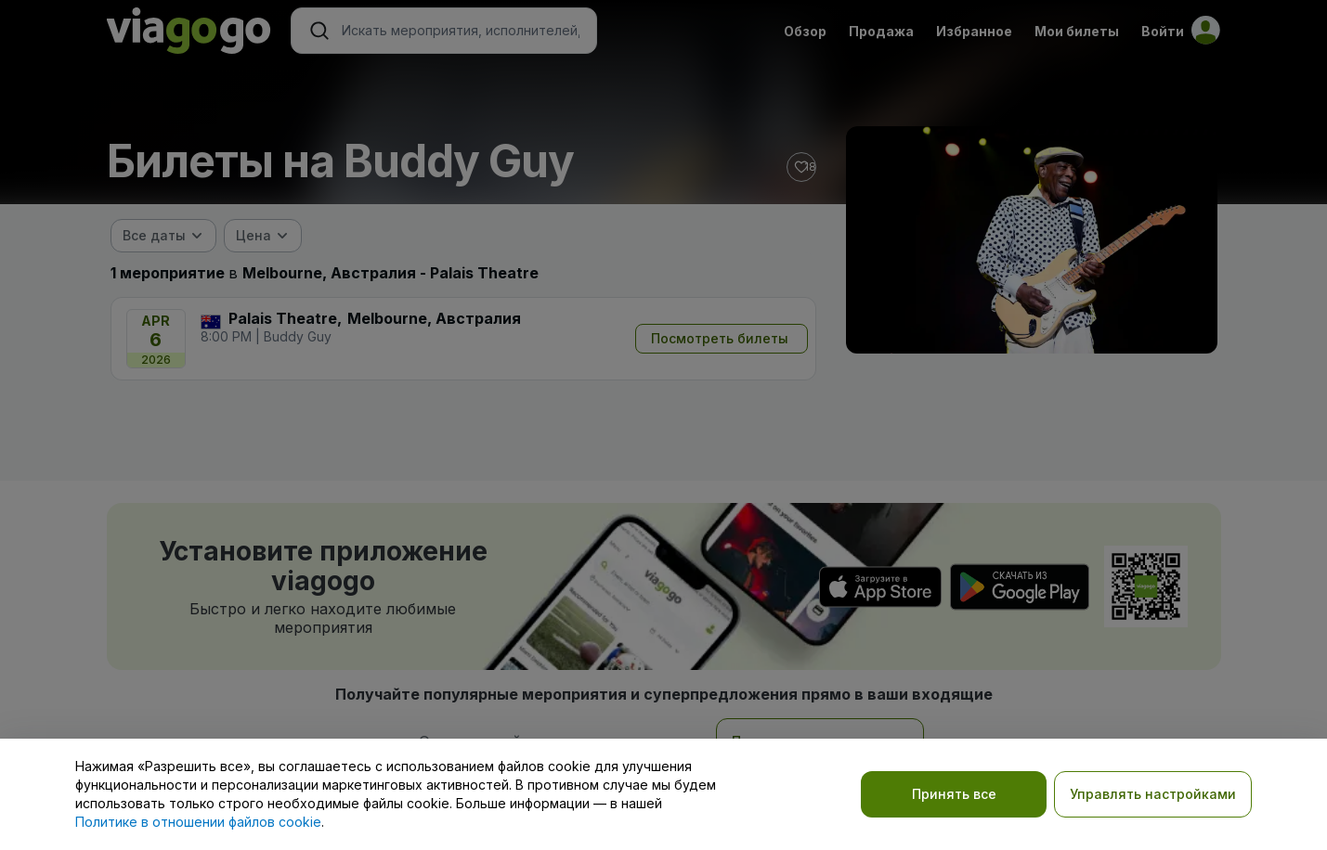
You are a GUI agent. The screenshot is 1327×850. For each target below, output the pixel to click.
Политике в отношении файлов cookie (198, 822)
